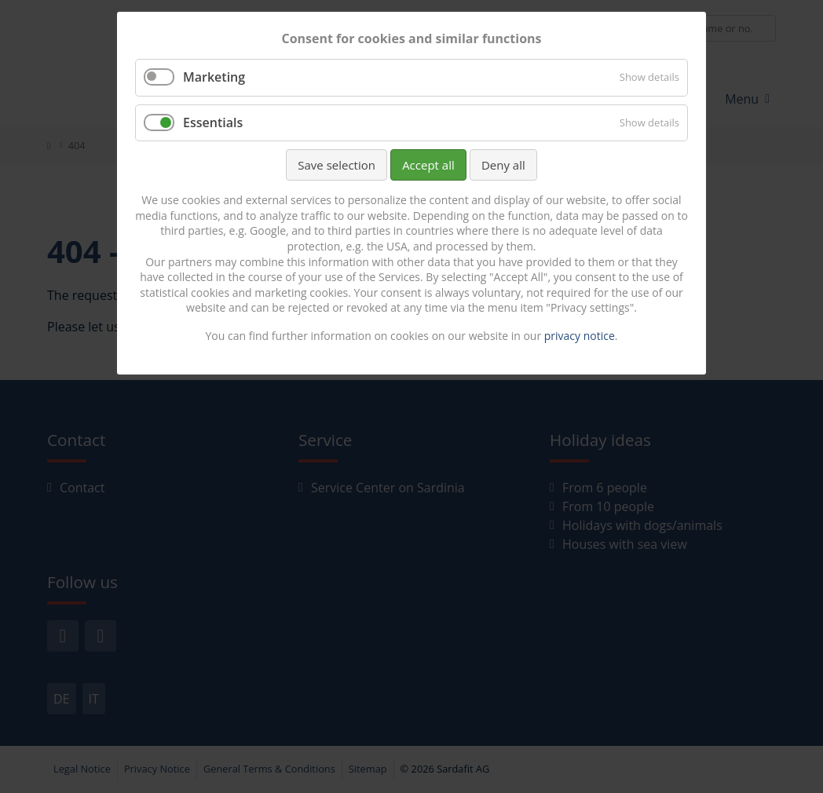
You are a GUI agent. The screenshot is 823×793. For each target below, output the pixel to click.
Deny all (503, 165)
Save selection (336, 165)
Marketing (214, 77)
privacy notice (579, 335)
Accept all (428, 165)
